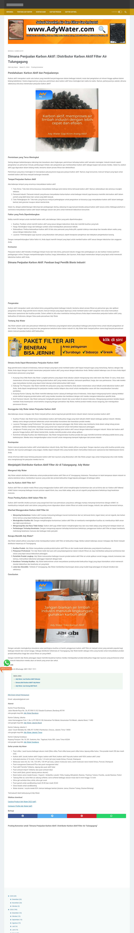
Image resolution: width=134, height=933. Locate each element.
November (104, 28)
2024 (100, 35)
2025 (100, 21)
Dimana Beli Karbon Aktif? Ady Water (28, 762)
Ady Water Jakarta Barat (33, 805)
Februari (103, 346)
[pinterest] (57, 912)
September (104, 45)
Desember (103, 25)
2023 (100, 353)
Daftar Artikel (72, 8)
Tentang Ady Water (26, 8)
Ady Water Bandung (31, 793)
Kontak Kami (42, 8)
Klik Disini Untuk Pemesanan (18, 775)
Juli (101, 51)
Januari (103, 349)
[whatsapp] (77, 912)
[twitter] (38, 912)
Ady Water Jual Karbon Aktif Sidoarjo (28, 759)
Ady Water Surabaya (31, 825)
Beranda (11, 8)
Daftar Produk (57, 8)
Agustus (103, 48)
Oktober (102, 31)
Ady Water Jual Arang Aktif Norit (26, 766)
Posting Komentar (37, 57)
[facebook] (18, 912)
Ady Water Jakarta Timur (33, 815)
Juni (102, 55)
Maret (102, 58)
